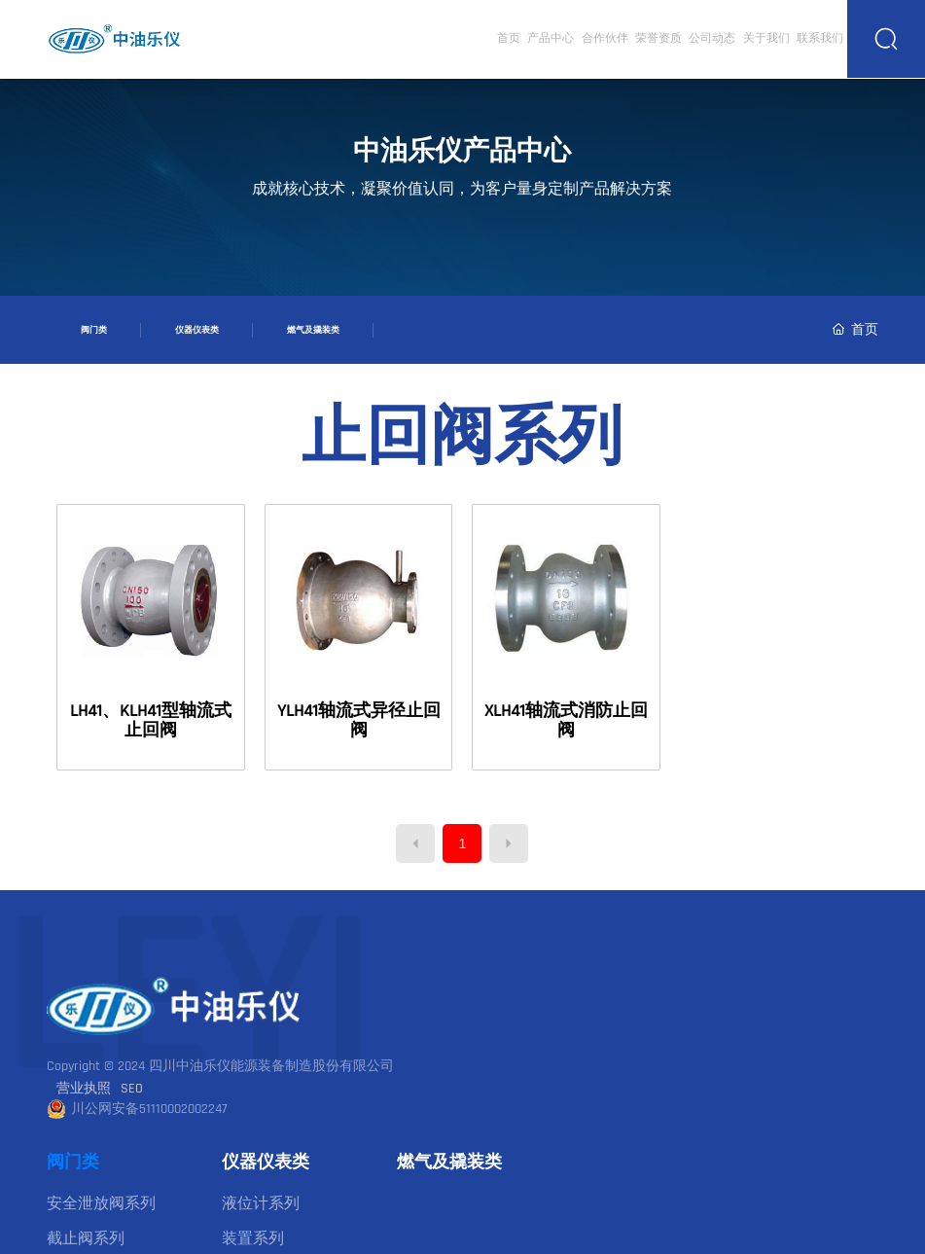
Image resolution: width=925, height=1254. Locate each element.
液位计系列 (261, 1204)
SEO (132, 1088)
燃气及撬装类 (313, 330)
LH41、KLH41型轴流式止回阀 (150, 720)
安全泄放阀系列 (101, 1204)
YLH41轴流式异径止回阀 (359, 720)
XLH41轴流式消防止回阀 (566, 720)
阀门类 (94, 330)
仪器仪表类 (197, 330)
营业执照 (83, 1088)
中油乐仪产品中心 (462, 151)
